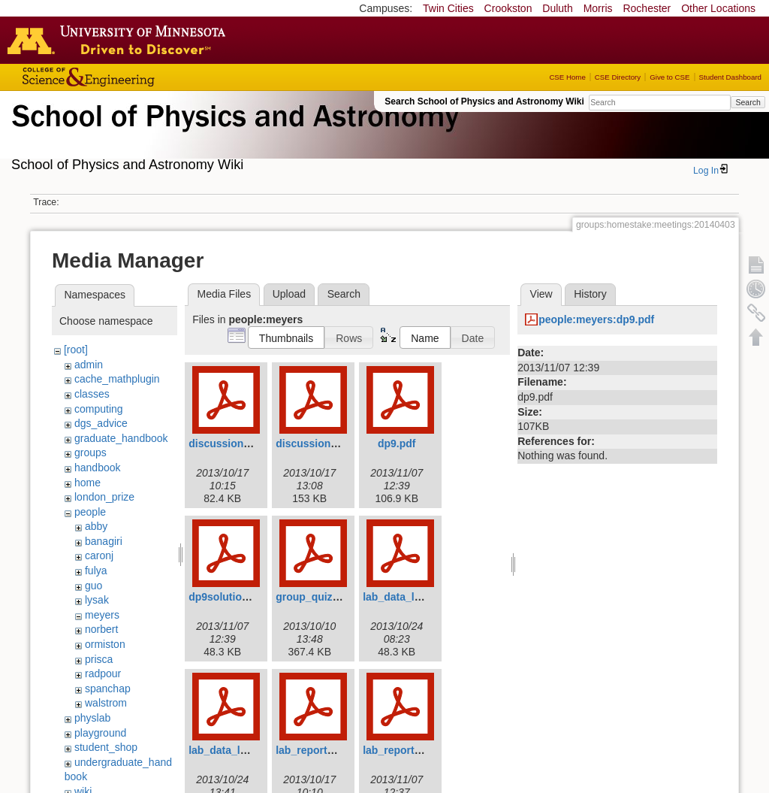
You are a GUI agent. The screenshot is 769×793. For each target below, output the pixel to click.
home (87, 483)
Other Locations (718, 8)
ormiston (105, 644)
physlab (92, 718)
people (90, 512)
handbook (97, 468)
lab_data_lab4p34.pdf (416, 597)
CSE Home (567, 77)
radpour (103, 673)
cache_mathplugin (117, 379)
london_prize (104, 497)
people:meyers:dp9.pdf (596, 319)
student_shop (105, 747)
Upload (289, 294)
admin (88, 365)
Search (747, 102)
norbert (101, 629)
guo (93, 586)
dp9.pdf (397, 443)
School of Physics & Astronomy (233, 134)
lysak (97, 600)
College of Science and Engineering (135, 77)
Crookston (508, 8)
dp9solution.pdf (227, 597)
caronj (99, 555)
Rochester (647, 8)
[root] (76, 350)
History (590, 294)
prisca (99, 659)
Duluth (557, 8)
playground (100, 733)
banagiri (103, 541)
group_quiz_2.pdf (319, 597)
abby (96, 526)
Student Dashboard (730, 77)
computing (98, 409)
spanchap (108, 689)
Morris (598, 8)
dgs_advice (101, 423)
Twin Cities (448, 8)
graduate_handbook (121, 438)
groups (90, 452)
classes (92, 394)
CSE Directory (618, 77)
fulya (96, 570)
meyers (102, 615)
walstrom (106, 703)
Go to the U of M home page (120, 40)
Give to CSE (669, 77)
